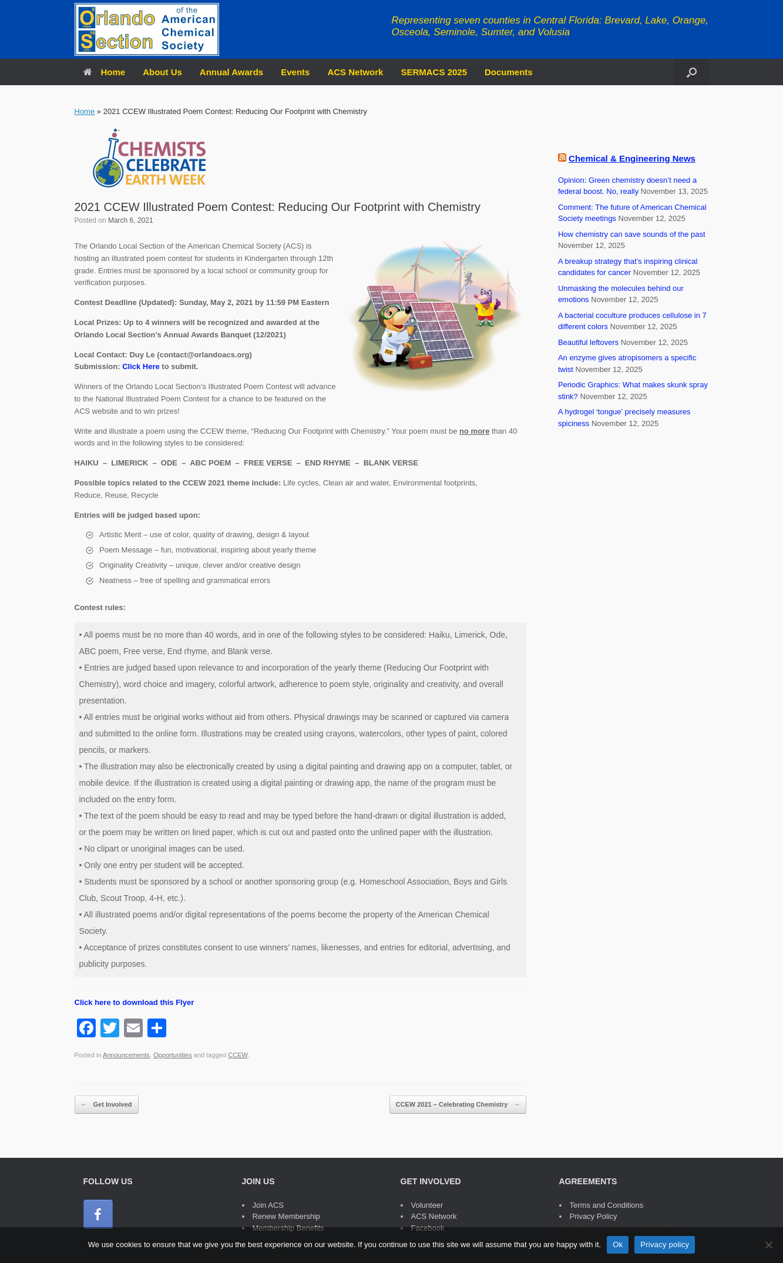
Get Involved (106, 1105)
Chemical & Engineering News (632, 158)
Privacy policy (664, 1244)
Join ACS (268, 1205)
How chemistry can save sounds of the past (631, 234)
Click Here (141, 366)
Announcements (126, 1054)
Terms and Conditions (607, 1205)
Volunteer (427, 1205)
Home (104, 72)
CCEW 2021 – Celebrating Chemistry (458, 1105)
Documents (509, 72)
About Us (162, 72)
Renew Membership (287, 1216)
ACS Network (355, 72)
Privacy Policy (593, 1216)
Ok (618, 1244)
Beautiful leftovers (588, 342)
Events (295, 72)
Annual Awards (231, 72)
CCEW (237, 1054)
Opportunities (172, 1054)
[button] (691, 72)
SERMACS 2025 (434, 72)
